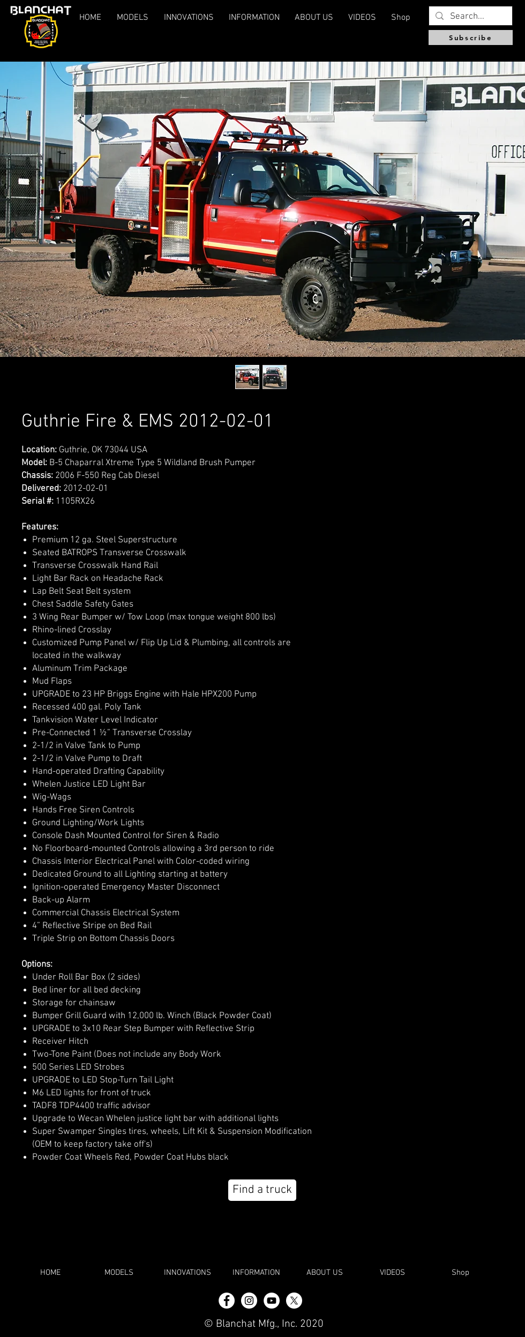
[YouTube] (272, 1301)
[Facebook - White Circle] (227, 1301)
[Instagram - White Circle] (249, 1301)
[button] (314, 17)
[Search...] (470, 17)
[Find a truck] (262, 1190)
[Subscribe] (471, 37)
